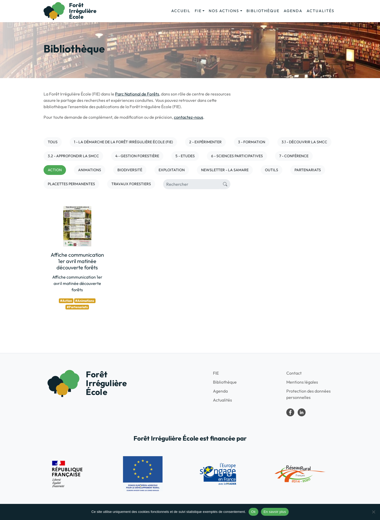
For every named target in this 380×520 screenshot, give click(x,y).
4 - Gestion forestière (137, 156)
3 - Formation (251, 142)
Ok (253, 512)
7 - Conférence (293, 156)
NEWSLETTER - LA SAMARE (225, 170)
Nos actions (224, 10)
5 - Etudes (185, 156)
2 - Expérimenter (205, 142)
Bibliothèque (262, 10)
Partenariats (307, 170)
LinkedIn (302, 412)
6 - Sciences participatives (237, 156)
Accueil (181, 10)
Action (55, 170)
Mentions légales (302, 382)
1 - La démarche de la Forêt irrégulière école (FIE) (123, 142)
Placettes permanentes (71, 184)
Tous (53, 142)
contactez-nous (188, 117)
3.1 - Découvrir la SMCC (304, 142)
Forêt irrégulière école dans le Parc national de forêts (290, 412)
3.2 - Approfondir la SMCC (73, 156)
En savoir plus (275, 512)
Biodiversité (129, 170)
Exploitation (172, 170)
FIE (198, 10)
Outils (271, 170)
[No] (373, 511)
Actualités (320, 10)
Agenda (293, 10)
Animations (89, 170)
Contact (294, 373)
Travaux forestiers (131, 184)
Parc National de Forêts (137, 94)
